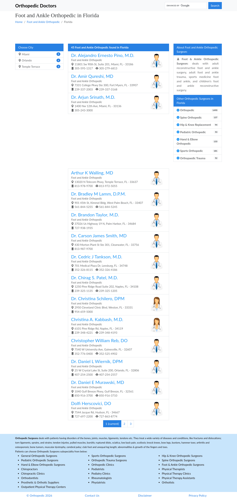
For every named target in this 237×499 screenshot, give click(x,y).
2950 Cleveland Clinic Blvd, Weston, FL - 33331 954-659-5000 (117, 304)
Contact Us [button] (92, 495)
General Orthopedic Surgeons (39, 455)
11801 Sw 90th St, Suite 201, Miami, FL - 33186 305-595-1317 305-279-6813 (117, 61)
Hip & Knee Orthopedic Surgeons (182, 455)
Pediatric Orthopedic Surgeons (39, 460)
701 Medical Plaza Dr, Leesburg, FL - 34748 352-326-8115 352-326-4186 (117, 263)
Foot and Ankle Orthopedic (43, 21)
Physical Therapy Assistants (178, 478)
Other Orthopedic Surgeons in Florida (195, 100)
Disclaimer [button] (145, 495)
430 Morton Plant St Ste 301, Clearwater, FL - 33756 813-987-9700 (117, 241)
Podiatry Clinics (100, 473)
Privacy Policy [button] (198, 495)
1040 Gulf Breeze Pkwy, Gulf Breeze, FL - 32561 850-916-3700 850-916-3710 (117, 388)
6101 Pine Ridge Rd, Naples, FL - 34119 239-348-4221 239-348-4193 (117, 325)
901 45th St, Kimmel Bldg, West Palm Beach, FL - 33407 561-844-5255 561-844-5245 (117, 200)
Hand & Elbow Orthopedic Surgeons (43, 464)
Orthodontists (29, 478)
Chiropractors (29, 469)
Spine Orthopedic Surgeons (178, 460)
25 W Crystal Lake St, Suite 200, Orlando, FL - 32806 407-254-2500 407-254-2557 (117, 367)
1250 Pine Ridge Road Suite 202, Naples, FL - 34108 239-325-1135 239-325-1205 (117, 283)
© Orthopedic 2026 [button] (39, 495)
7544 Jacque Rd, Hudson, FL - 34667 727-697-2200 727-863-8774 (117, 409)
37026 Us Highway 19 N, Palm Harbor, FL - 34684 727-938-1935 (117, 221)
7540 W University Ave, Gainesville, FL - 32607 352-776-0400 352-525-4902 (117, 346)
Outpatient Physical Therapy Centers (43, 486)
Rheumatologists (101, 478)
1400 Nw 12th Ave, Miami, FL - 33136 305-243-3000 (117, 103)
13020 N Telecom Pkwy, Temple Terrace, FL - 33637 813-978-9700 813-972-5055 (117, 179)
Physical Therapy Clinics (176, 473)
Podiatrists (97, 469)
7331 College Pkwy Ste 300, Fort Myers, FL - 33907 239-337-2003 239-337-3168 (117, 82)
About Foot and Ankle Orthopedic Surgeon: (197, 49)
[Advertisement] (118, 33)
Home (19, 21)
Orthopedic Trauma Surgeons (109, 460)
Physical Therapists (173, 469)
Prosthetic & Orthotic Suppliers (40, 482)
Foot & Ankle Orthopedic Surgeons (183, 464)
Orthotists (168, 482)
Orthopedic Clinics (102, 464)
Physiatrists (98, 482)
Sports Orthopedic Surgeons (108, 455)
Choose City (25, 47)
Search (215, 5)
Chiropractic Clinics (33, 473)
